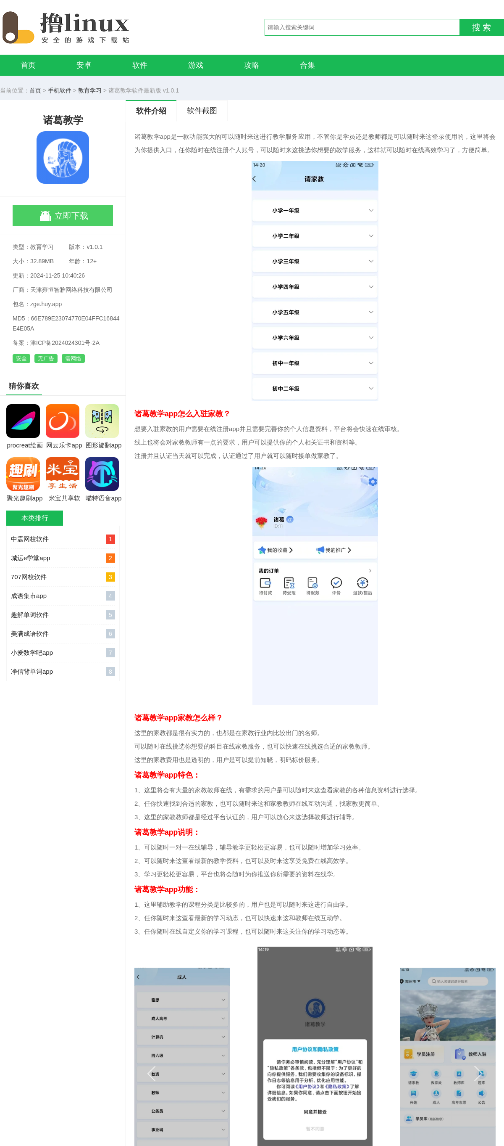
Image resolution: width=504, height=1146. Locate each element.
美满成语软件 (63, 633)
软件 (139, 65)
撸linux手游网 (96, 27)
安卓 (84, 65)
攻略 (251, 65)
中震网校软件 (63, 539)
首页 (28, 65)
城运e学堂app (63, 558)
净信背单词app (63, 671)
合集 (307, 65)
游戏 (195, 65)
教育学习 (90, 90)
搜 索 (481, 27)
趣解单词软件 (63, 614)
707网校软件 (63, 577)
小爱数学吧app (63, 652)
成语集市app (63, 596)
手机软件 (59, 90)
